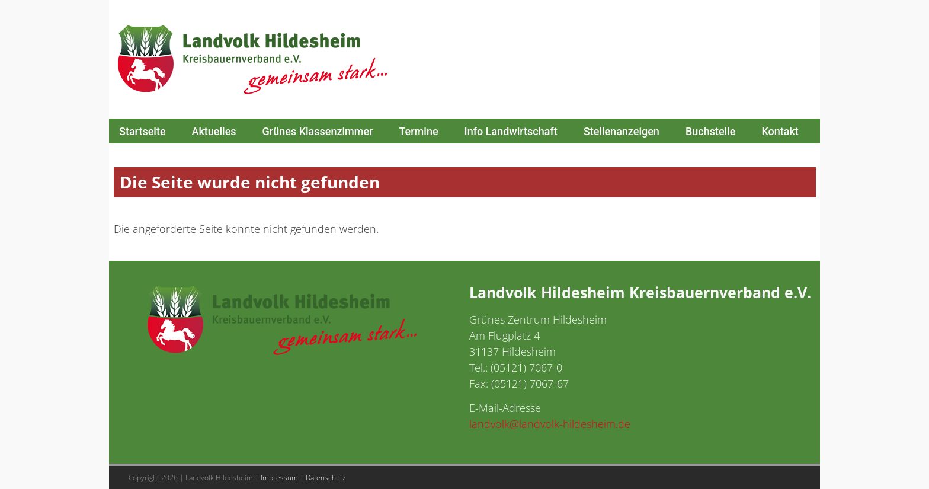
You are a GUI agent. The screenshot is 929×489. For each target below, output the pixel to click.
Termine (418, 131)
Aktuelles (214, 131)
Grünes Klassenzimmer (317, 131)
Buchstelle (710, 131)
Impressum (279, 477)
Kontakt (779, 131)
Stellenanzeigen (621, 131)
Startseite (142, 131)
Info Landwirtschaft (511, 131)
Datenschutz (326, 477)
